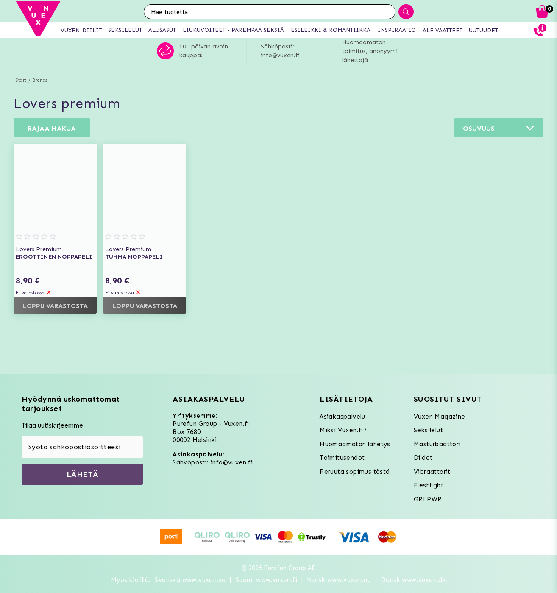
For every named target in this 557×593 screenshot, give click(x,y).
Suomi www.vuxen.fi (266, 580)
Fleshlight (428, 485)
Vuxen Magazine (439, 416)
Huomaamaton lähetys (355, 444)
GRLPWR (428, 499)
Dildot (423, 458)
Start (21, 80)
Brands (39, 80)
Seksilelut (428, 430)
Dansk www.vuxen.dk (413, 580)
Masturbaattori (437, 444)
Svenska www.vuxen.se (190, 580)
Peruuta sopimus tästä (355, 472)
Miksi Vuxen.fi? (343, 430)
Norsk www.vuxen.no (339, 580)
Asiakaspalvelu (342, 416)
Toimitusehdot (342, 458)
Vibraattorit (432, 472)
